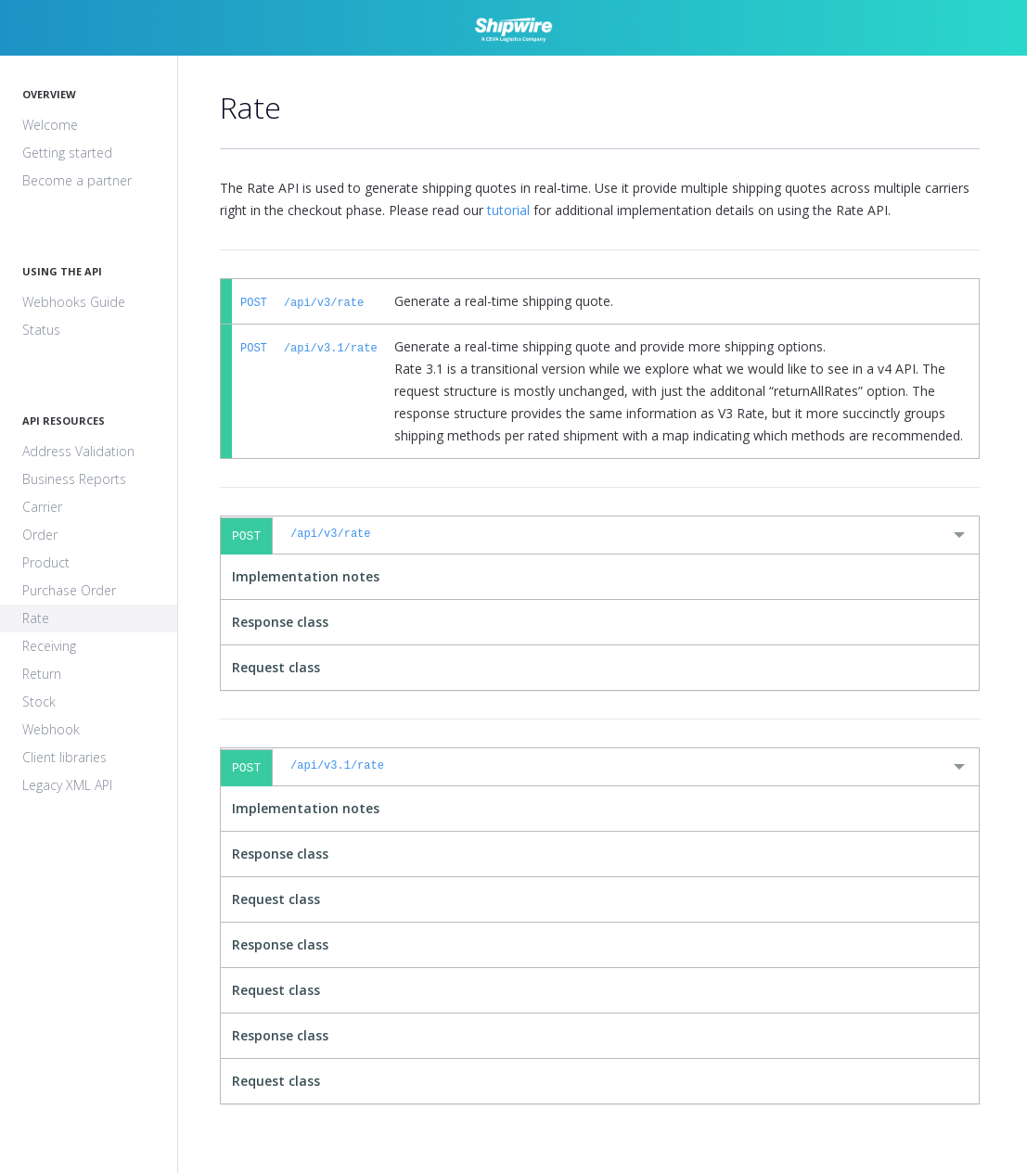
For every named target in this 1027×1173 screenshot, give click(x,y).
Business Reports (74, 479)
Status (41, 329)
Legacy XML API (67, 785)
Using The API (62, 271)
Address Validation (78, 451)
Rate (35, 618)
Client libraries (64, 757)
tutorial (508, 210)
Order (40, 534)
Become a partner (77, 180)
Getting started (67, 152)
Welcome (50, 125)
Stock (39, 701)
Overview (49, 94)
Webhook (51, 729)
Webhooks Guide (73, 302)
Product (46, 562)
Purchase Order (69, 590)
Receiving (49, 646)
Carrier (42, 507)
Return (41, 673)
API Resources (63, 420)
